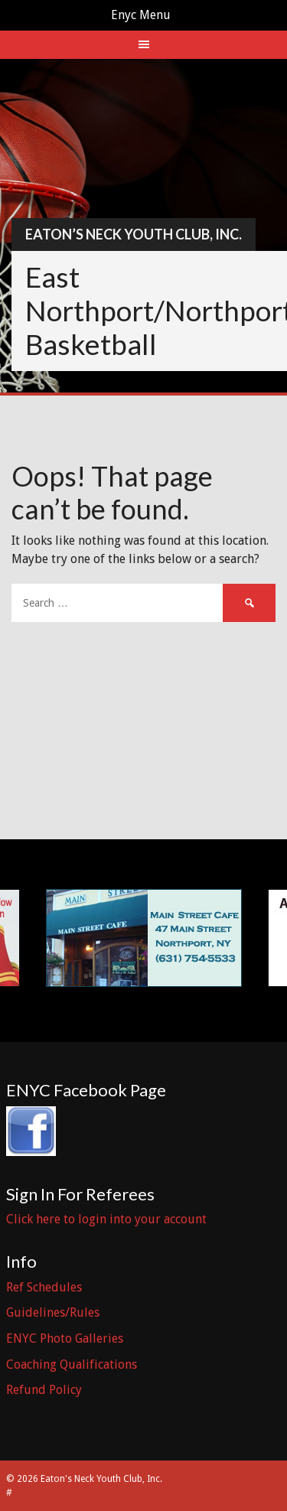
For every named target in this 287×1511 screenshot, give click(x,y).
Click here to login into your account (106, 1219)
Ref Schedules (44, 1287)
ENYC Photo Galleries (64, 1338)
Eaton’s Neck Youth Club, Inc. (133, 234)
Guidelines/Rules (52, 1312)
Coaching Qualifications (71, 1364)
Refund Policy (44, 1389)
